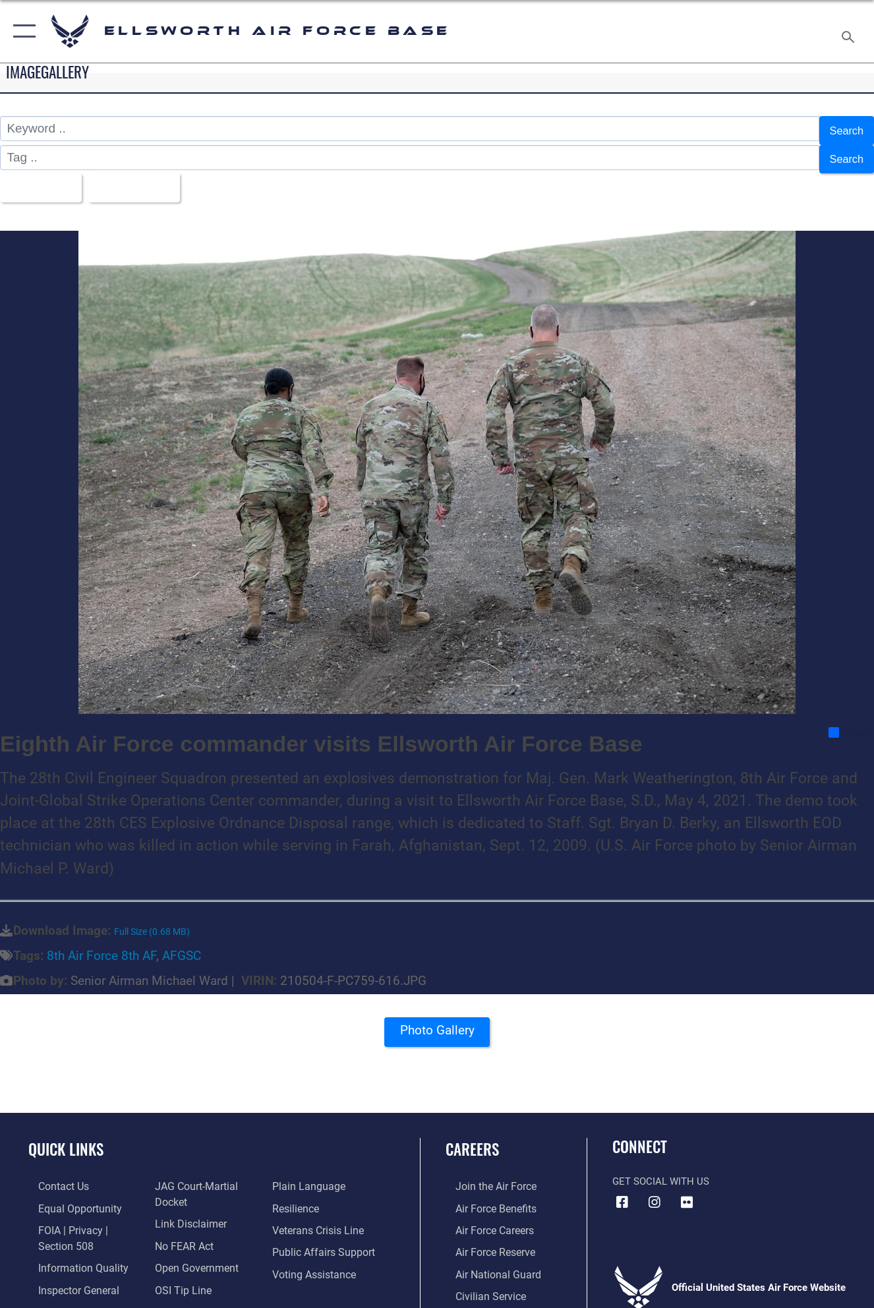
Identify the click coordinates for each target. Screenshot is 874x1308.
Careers (472, 1138)
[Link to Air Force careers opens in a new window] (484, 1218)
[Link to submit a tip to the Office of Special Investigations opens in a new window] (178, 1275)
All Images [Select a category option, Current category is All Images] (42, 178)
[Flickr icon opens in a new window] (687, 1191)
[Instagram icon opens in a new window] (654, 1191)
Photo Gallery (437, 1023)
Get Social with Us (660, 1170)
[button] (21, 31)
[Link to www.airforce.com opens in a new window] (485, 1175)
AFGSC (181, 944)
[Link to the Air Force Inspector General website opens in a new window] (67, 1275)
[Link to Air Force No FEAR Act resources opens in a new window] (180, 1232)
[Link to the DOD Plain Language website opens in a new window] (309, 1175)
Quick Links (65, 1138)
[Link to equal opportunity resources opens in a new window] (67, 1196)
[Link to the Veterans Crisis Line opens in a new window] (320, 1218)
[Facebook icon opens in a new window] (622, 1191)
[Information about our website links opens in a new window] (186, 1211)
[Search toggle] (850, 31)
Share (851, 721)
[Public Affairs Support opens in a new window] (324, 1239)
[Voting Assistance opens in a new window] (316, 1260)
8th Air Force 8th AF (101, 944)
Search (843, 128)
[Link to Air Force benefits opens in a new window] (485, 1196)
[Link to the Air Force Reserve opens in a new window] (484, 1239)
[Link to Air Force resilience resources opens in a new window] (298, 1196)
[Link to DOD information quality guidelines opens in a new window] (70, 1254)
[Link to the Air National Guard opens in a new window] (486, 1260)
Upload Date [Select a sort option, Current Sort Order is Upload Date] (145, 178)
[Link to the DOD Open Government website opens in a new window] (191, 1254)
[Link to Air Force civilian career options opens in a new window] (479, 1281)
